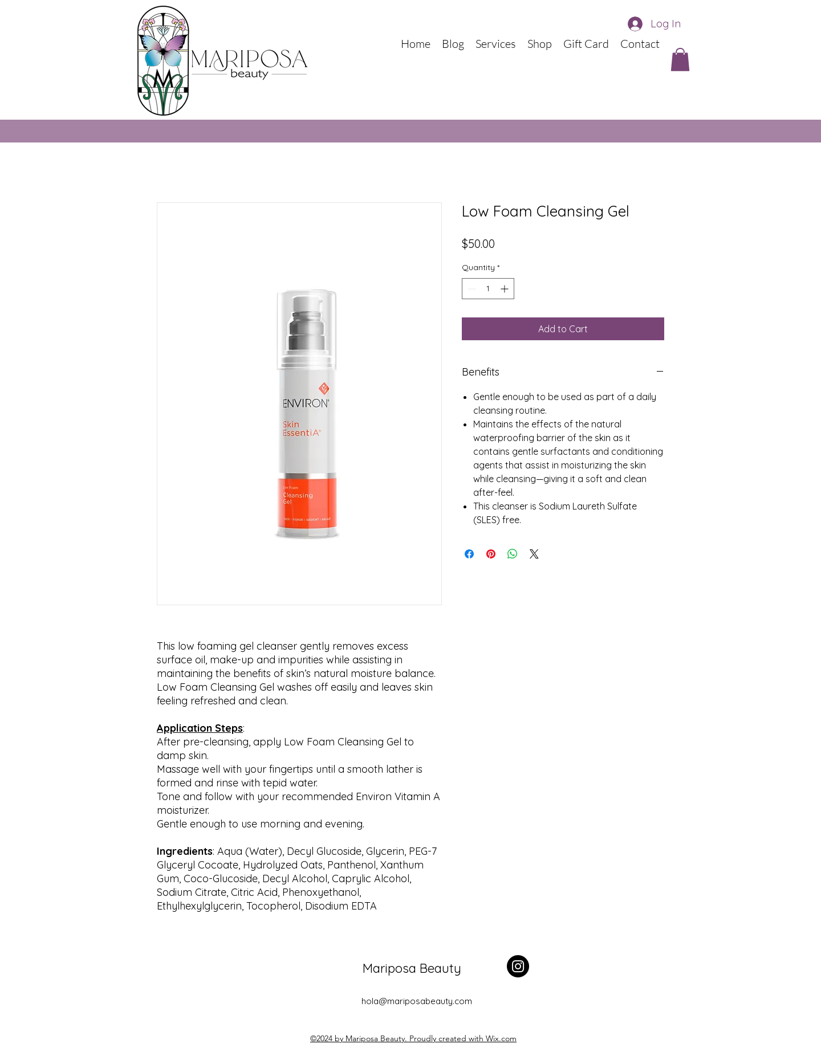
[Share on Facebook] (469, 554)
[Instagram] (518, 966)
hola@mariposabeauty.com (416, 1001)
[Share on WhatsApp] (512, 554)
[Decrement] (471, 289)
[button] (680, 59)
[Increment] (505, 289)
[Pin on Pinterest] (491, 554)
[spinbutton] (488, 289)
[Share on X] (534, 554)
